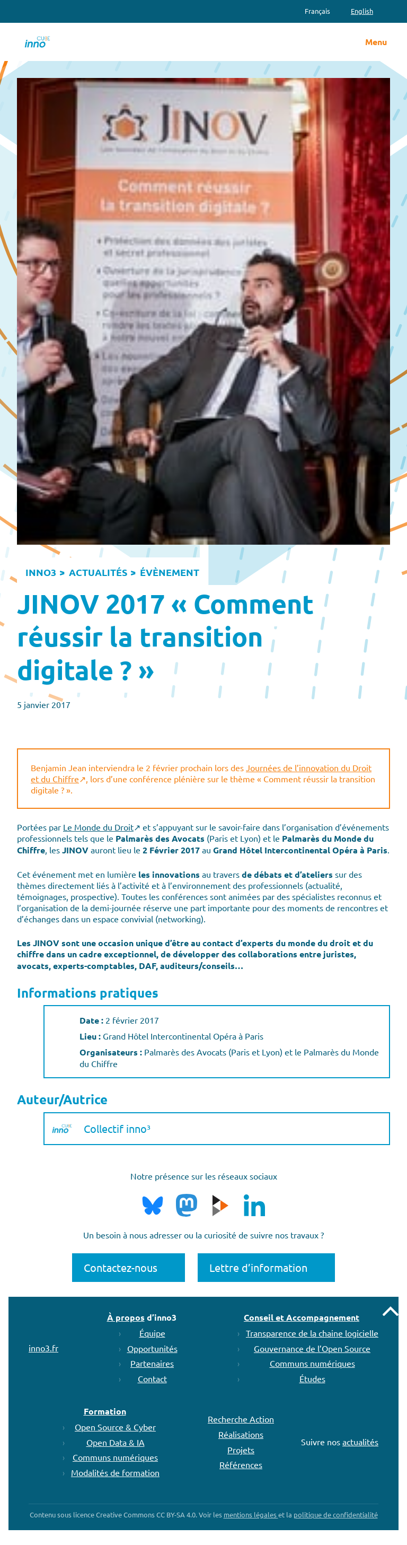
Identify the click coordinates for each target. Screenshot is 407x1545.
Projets (240, 1449)
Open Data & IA (115, 1442)
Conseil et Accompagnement (301, 1317)
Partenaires (152, 1363)
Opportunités (152, 1348)
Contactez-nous (120, 1267)
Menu (376, 42)
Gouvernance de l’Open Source (312, 1348)
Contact (152, 1378)
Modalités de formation (115, 1472)
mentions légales (251, 1514)
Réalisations (240, 1434)
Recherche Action (241, 1418)
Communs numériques (312, 1363)
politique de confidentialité (336, 1514)
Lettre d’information (258, 1267)
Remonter (391, 1311)
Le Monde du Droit (98, 827)
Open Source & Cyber (115, 1426)
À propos (126, 1317)
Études (312, 1378)
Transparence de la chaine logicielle (312, 1333)
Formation (105, 1411)
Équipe (152, 1333)
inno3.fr (43, 1347)
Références (240, 1464)
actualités (360, 1441)
